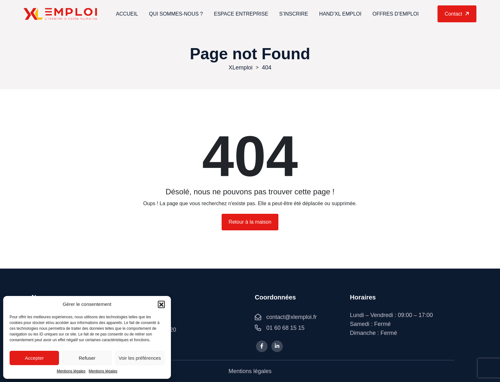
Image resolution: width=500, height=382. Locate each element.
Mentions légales (71, 371)
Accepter (34, 358)
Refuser (87, 358)
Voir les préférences (140, 358)
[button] (161, 304)
